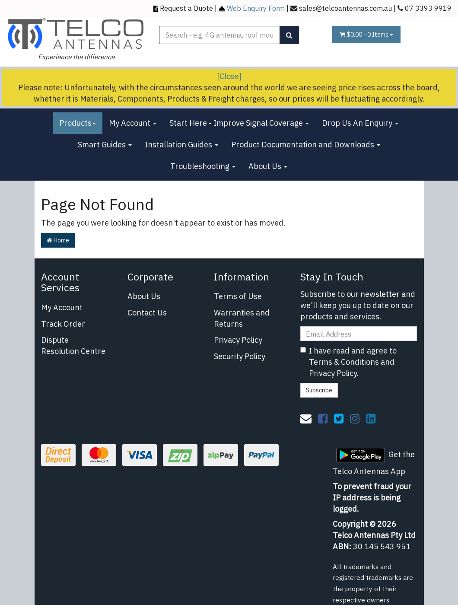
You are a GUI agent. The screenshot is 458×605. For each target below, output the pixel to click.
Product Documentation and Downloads (305, 145)
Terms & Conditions (344, 362)
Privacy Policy (238, 340)
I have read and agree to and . (348, 362)
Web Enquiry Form (256, 8)
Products (77, 123)
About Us (267, 166)
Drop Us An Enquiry (360, 123)
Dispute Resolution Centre (73, 345)
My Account (132, 123)
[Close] (229, 76)
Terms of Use (238, 296)
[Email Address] (358, 333)
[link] (323, 418)
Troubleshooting (202, 166)
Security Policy (239, 356)
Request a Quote (186, 8)
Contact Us (147, 313)
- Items (366, 34)
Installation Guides (181, 145)
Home (58, 240)
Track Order (63, 324)
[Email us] (306, 418)
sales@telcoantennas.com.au (345, 8)
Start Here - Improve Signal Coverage (239, 123)
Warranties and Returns (242, 318)
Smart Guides (105, 145)
